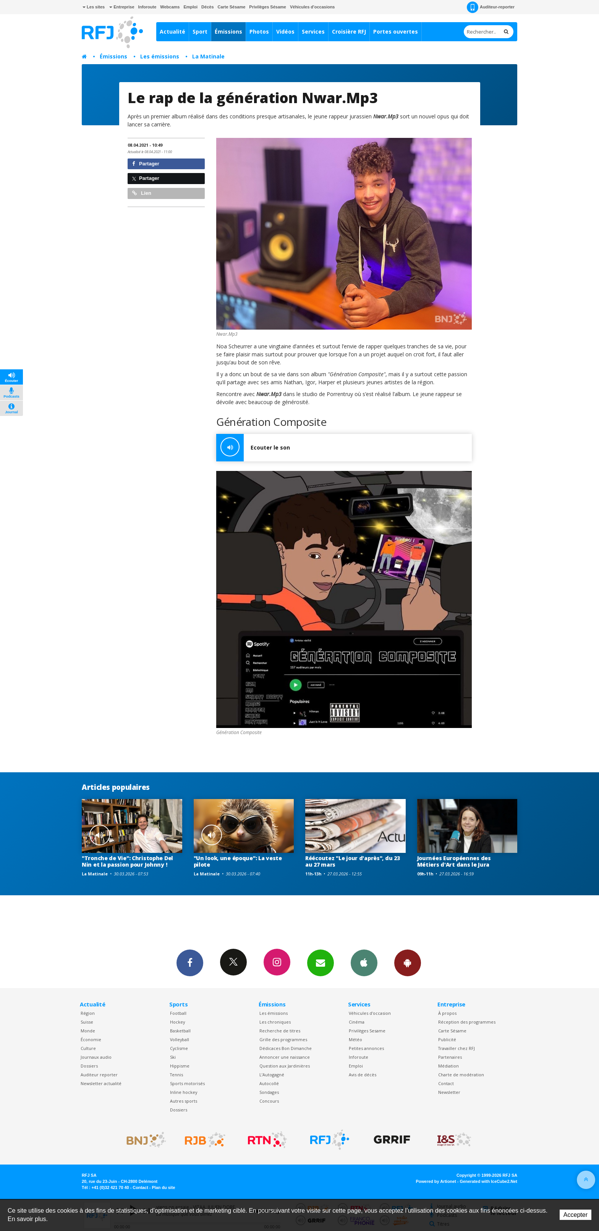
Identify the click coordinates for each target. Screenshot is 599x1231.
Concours (269, 1100)
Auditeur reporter (99, 1074)
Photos (259, 31)
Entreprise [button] (121, 7)
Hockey (177, 1021)
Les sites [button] (94, 7)
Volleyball (179, 1039)
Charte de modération (461, 1074)
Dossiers (89, 1065)
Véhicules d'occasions (312, 7)
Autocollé (269, 1083)
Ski (173, 1057)
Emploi (190, 7)
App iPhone (364, 962)
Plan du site (163, 1187)
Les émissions (159, 56)
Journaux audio (96, 1057)
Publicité (447, 1039)
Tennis (176, 1074)
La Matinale (208, 56)
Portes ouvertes (395, 31)
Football (178, 1013)
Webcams (170, 7)
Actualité (172, 31)
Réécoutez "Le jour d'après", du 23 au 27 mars (352, 861)
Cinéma (356, 1021)
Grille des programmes (283, 1039)
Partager (145, 164)
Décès (207, 7)
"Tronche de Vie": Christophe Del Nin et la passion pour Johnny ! (127, 861)
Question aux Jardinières (284, 1065)
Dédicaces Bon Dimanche (285, 1048)
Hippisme (179, 1065)
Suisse (87, 1021)
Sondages (269, 1092)
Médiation (448, 1065)
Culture (88, 1048)
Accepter (575, 1215)
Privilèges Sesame (367, 1030)
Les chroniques (275, 1021)
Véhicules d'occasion (370, 1013)
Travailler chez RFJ (456, 1048)
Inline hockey (183, 1092)
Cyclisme (179, 1048)
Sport (200, 31)
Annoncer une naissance (284, 1057)
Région (88, 1013)
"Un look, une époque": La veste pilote (238, 861)
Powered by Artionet (436, 1181)
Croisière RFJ (349, 31)
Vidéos (285, 31)
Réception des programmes (466, 1021)
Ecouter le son (253, 447)
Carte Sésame (232, 7)
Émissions (228, 31)
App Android (407, 962)
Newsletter (449, 1092)
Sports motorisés (187, 1083)
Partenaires (450, 1057)
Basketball (180, 1030)
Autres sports (183, 1100)
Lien (141, 193)
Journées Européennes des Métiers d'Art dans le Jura (454, 861)
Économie (91, 1039)
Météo (355, 1039)
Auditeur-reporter (491, 7)
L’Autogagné (271, 1074)
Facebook (189, 962)
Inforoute (147, 7)
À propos (447, 1013)
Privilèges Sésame (267, 7)
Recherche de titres (279, 1030)
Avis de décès (362, 1074)
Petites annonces (366, 1048)
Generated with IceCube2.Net (488, 1181)
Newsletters (320, 962)
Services (313, 31)
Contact (446, 1083)
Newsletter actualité (101, 1083)
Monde (88, 1030)
